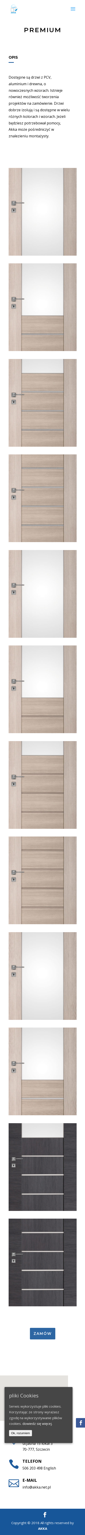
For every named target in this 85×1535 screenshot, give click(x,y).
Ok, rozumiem (20, 1433)
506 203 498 (32, 1468)
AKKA (42, 1528)
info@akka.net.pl (36, 1487)
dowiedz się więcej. (37, 1423)
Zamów (43, 1333)
